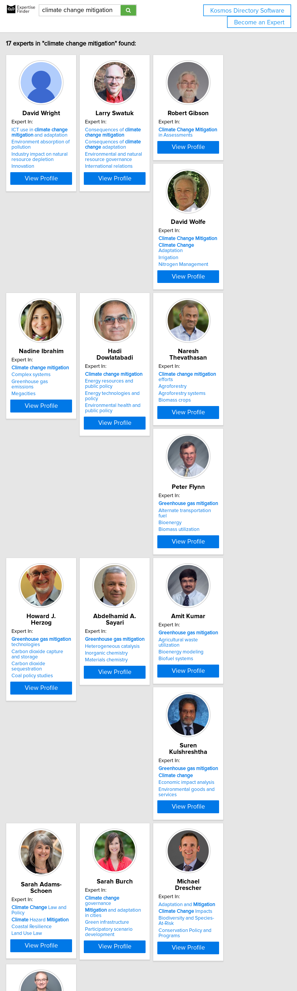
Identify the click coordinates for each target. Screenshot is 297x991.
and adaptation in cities (146, 741)
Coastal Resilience (42, 751)
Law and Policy (56, 737)
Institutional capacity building (53, 920)
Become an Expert (259, 22)
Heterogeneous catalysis (49, 591)
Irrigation (31, 299)
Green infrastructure (132, 748)
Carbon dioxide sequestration (230, 459)
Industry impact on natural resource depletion (50, 163)
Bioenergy (121, 449)
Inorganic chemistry (43, 598)
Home (186, 969)
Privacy (202, 969)
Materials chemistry (43, 605)
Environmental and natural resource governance (138, 163)
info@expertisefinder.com (153, 969)
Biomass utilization (130, 456)
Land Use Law (37, 758)
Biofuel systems (127, 605)
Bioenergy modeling (132, 598)
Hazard (50, 744)
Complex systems (129, 292)
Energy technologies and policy (232, 305)
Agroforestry (36, 442)
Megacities (122, 306)
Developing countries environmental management (53, 911)
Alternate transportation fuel (141, 442)
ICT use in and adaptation (50, 139)
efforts (58, 435)
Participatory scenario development (134, 757)
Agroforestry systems (45, 449)
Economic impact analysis (226, 598)
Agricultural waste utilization (140, 591)
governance (141, 734)
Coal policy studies (219, 466)
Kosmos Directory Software (247, 11)
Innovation (33, 172)
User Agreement (227, 969)
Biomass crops (38, 456)
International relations (134, 172)
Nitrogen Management (46, 306)
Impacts (225, 741)
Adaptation (52, 292)
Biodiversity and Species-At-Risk (233, 748)
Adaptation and (226, 734)
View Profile (59, 185)
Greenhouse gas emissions (140, 299)
